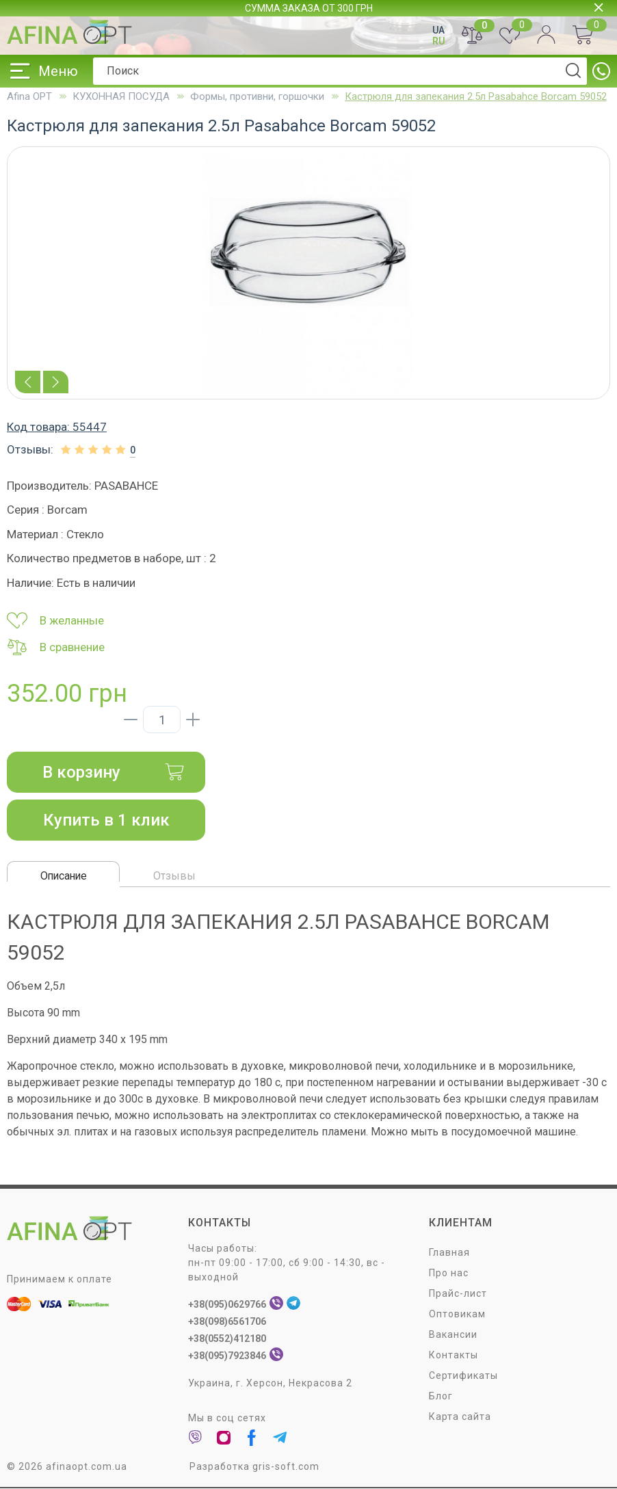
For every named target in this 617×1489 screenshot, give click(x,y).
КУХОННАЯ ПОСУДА (121, 96)
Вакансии (453, 1334)
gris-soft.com (285, 1466)
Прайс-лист (458, 1293)
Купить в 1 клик (106, 820)
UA (438, 30)
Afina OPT (29, 96)
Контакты (453, 1354)
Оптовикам (457, 1313)
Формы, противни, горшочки (257, 96)
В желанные (55, 620)
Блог (441, 1396)
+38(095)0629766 (227, 1304)
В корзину (113, 772)
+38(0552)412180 (227, 1338)
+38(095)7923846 (227, 1355)
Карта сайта (460, 1416)
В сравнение (56, 647)
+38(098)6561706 (227, 1321)
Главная (449, 1252)
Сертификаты (463, 1375)
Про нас (449, 1272)
